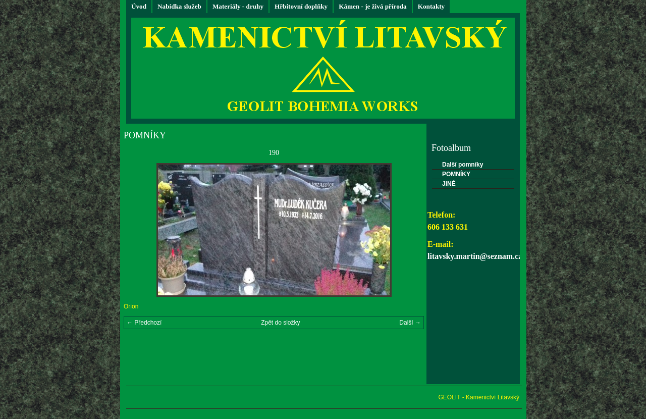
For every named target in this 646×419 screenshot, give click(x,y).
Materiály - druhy (237, 6)
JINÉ (449, 183)
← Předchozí (144, 322)
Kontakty (431, 6)
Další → (410, 322)
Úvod (138, 6)
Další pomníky (462, 164)
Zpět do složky (280, 322)
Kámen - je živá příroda (373, 6)
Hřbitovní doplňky (301, 6)
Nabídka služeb (179, 6)
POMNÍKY (456, 174)
